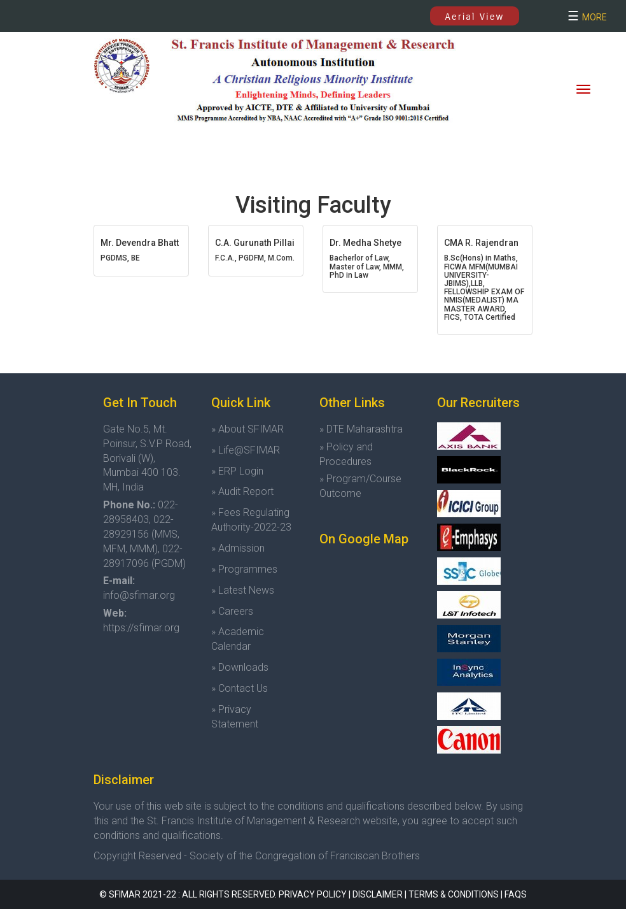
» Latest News (242, 590)
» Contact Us (239, 688)
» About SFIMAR (247, 429)
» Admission (238, 548)
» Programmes (244, 569)
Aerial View (474, 16)
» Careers (232, 611)
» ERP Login (237, 471)
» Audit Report (242, 491)
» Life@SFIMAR (245, 450)
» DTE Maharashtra (361, 429)
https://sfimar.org (141, 628)
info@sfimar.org (139, 595)
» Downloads (239, 667)
